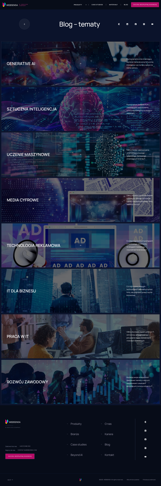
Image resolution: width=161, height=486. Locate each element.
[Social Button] (119, 24)
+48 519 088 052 (24, 446)
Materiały (113, 5)
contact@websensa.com (27, 450)
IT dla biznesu (21, 291)
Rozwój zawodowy (27, 382)
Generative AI (21, 63)
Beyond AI (77, 455)
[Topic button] (80, 63)
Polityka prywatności (149, 480)
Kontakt (109, 455)
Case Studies (97, 5)
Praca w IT (18, 336)
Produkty (76, 424)
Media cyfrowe (23, 200)
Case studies (79, 444)
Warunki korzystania (133, 480)
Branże (75, 434)
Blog (126, 5)
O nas (108, 424)
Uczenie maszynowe (28, 154)
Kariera (109, 434)
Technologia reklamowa (33, 245)
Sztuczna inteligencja (32, 109)
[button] (78, 4)
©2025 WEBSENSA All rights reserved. (111, 480)
